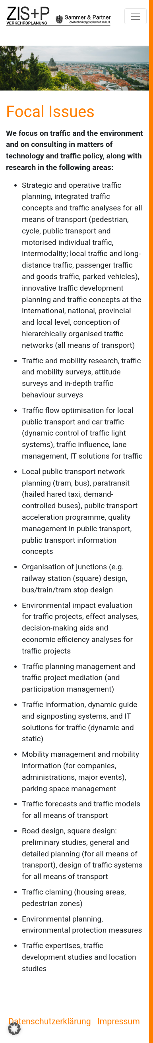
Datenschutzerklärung (49, 1021)
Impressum (118, 1021)
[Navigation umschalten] (135, 16)
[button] (14, 1028)
